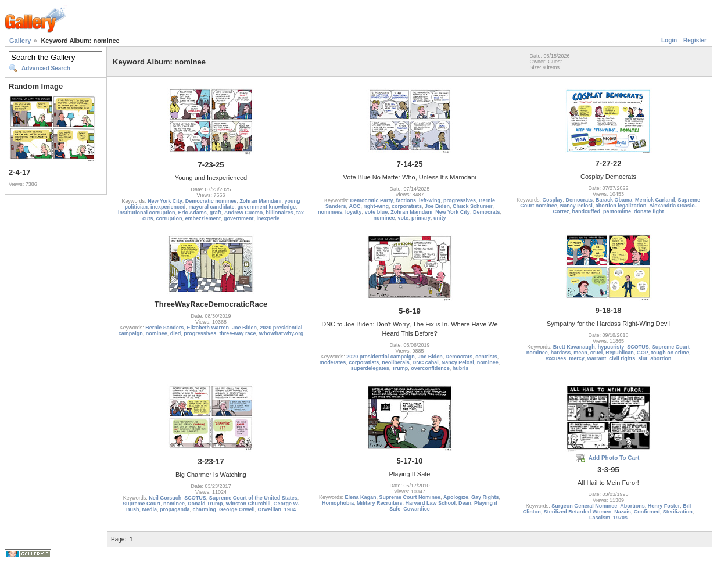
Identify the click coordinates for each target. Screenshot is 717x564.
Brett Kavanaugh (574, 347)
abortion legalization (621, 206)
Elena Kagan (360, 497)
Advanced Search (45, 68)
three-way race (237, 333)
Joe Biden (437, 206)
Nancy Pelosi (576, 206)
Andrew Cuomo (243, 212)
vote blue (376, 212)
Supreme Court (141, 503)
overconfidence (430, 368)
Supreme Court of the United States (253, 498)
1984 (290, 509)
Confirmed (647, 512)
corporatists (407, 206)
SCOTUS (638, 347)
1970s (620, 517)
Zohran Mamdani (260, 201)
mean (580, 352)
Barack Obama (614, 200)
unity (439, 218)
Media (149, 509)
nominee (384, 218)
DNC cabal (426, 362)
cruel (596, 352)
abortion (660, 358)
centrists (486, 357)
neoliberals (396, 362)
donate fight (649, 211)
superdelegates (370, 368)
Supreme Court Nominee (409, 497)
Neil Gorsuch (165, 498)
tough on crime (670, 352)
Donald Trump (205, 503)
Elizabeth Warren (208, 328)
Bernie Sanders (164, 328)
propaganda (175, 509)
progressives (459, 200)
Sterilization (678, 512)
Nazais (622, 512)
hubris (461, 368)
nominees (330, 212)
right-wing (376, 206)
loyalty (353, 212)
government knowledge (267, 207)
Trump (400, 368)
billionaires (279, 212)
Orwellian (270, 509)
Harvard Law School (430, 503)
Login (669, 40)
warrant (597, 358)
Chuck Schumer (473, 206)
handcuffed (586, 211)
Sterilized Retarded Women (577, 512)
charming (204, 509)
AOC (354, 206)
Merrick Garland (655, 200)
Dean (464, 503)
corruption (169, 218)
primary (421, 218)
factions (406, 200)
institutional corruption (146, 212)
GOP (642, 352)
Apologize (455, 497)
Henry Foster (664, 506)
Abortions (632, 506)
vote (402, 218)
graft (215, 212)
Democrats (486, 212)
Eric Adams (192, 212)
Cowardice (416, 509)
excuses (556, 358)
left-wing (429, 200)
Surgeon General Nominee (584, 506)
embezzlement (203, 218)
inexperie (268, 218)
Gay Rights (485, 497)
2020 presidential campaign (380, 357)
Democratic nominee (211, 201)
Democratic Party (371, 200)
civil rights (622, 358)
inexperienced (168, 207)
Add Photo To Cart (614, 458)
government (239, 218)
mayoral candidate (211, 207)
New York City (165, 201)
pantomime (617, 211)
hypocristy (611, 347)
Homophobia (338, 503)
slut (642, 358)
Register (695, 40)
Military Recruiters (380, 503)
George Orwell (237, 509)
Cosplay (552, 200)
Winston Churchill (248, 503)
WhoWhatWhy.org (281, 333)
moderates (333, 362)
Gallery (20, 40)
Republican (619, 352)
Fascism (599, 517)
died (175, 333)
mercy (577, 358)
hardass (561, 352)
